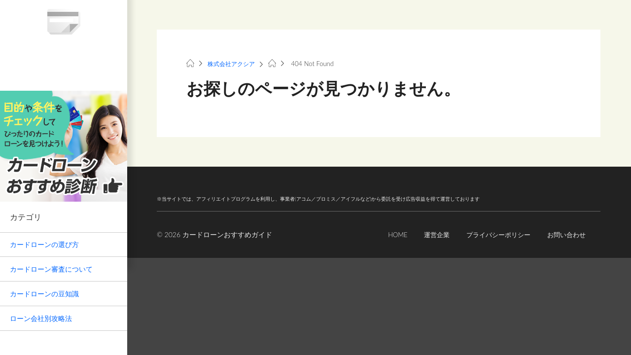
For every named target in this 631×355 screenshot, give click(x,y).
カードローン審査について (51, 269)
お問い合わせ (565, 234)
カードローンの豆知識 (44, 293)
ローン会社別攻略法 (41, 318)
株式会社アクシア (233, 64)
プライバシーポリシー (492, 234)
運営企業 (428, 234)
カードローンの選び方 (44, 244)
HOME (387, 234)
